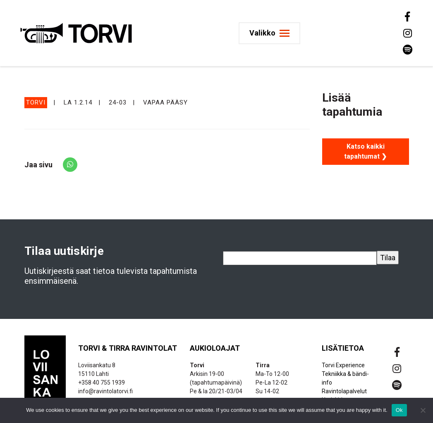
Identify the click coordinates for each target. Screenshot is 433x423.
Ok (399, 410)
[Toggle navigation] (269, 33)
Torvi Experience (343, 365)
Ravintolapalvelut (344, 391)
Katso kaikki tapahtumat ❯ (365, 151)
